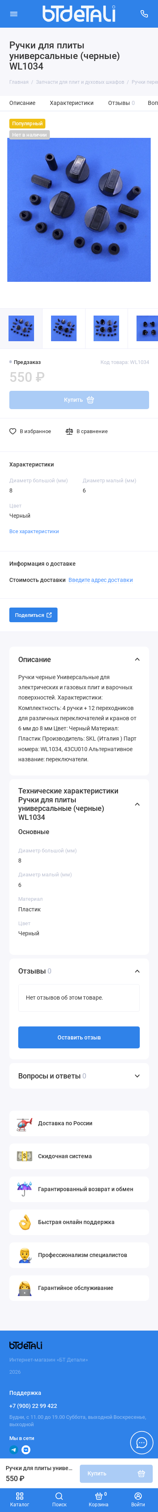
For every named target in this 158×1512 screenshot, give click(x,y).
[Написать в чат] (142, 1442)
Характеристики (72, 103)
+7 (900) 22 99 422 (33, 1406)
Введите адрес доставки (100, 580)
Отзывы (121, 103)
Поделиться (33, 615)
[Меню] (14, 14)
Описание (22, 103)
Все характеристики (34, 531)
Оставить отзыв (79, 1037)
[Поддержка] (144, 14)
